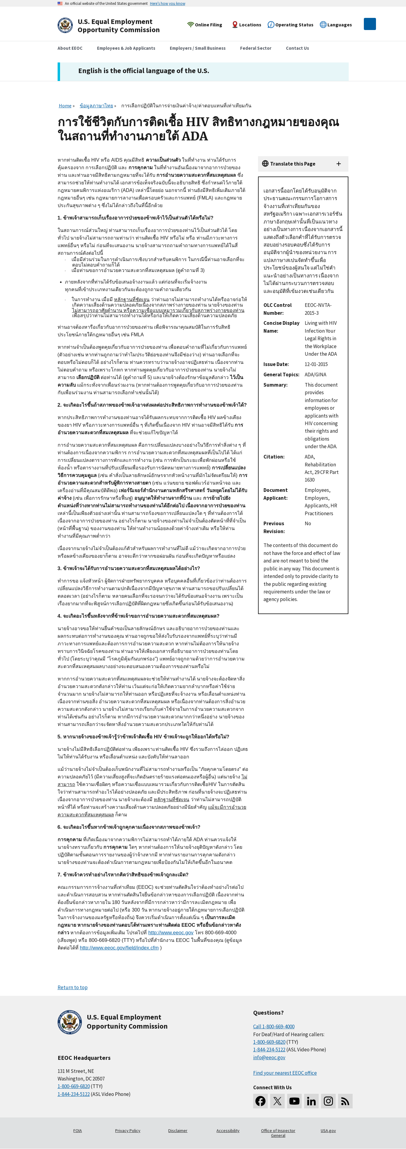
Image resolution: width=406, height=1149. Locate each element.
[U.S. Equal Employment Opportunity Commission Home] (116, 25)
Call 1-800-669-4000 (273, 1026)
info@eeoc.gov (269, 1057)
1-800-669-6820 (74, 1086)
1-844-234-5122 (74, 1094)
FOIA (77, 1130)
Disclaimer (177, 1130)
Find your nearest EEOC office (285, 1073)
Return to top (73, 987)
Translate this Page (292, 163)
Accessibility (228, 1130)
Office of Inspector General (278, 1133)
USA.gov (328, 1130)
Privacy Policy (127, 1130)
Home (65, 105)
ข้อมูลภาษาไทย (96, 105)
